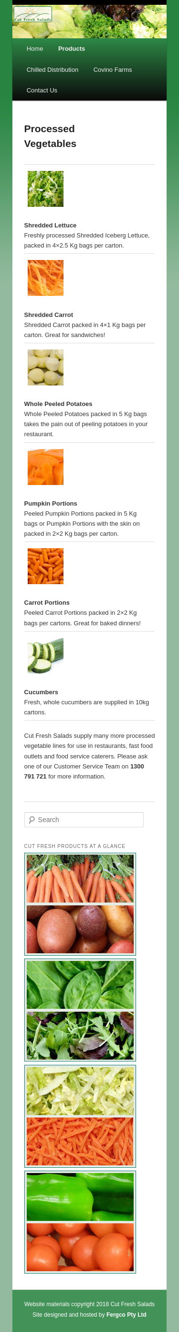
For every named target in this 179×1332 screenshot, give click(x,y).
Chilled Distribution (52, 69)
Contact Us (42, 90)
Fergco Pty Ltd (126, 1314)
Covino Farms (113, 69)
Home (35, 48)
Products (71, 48)
